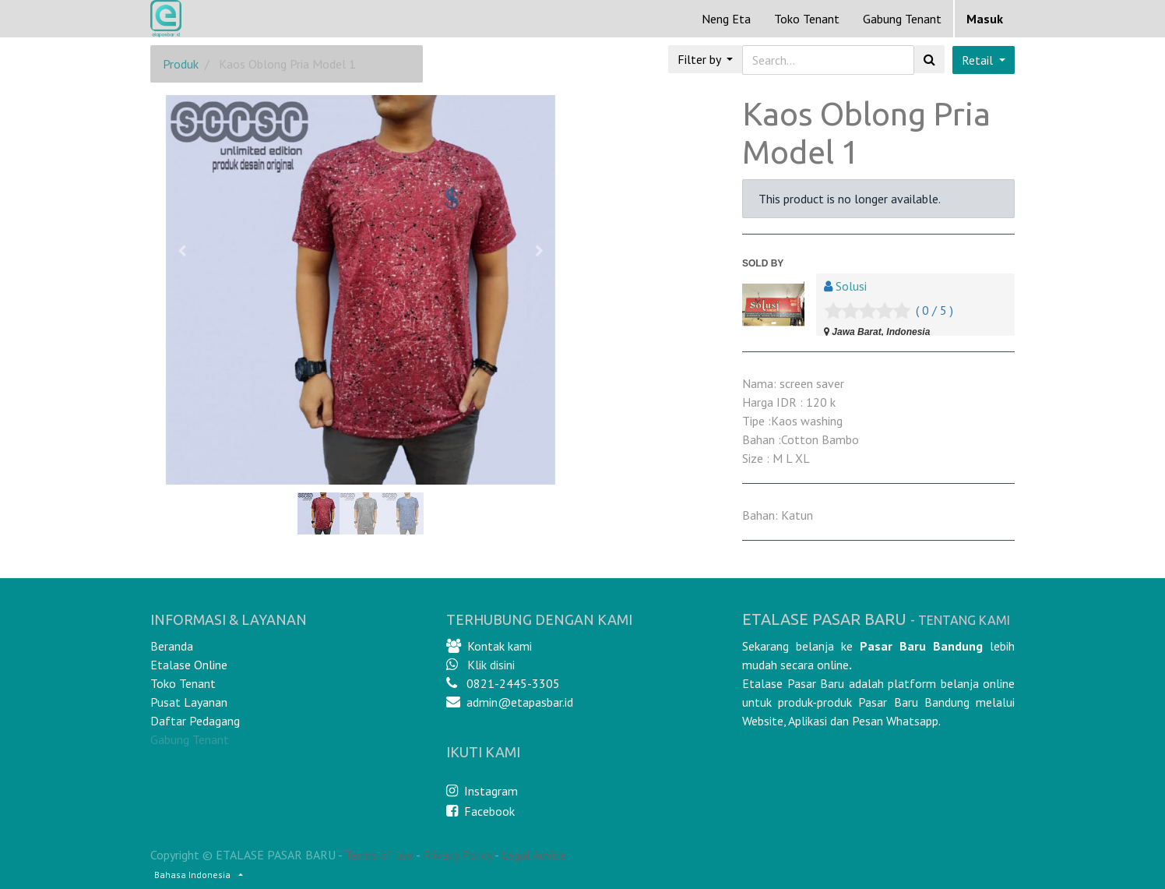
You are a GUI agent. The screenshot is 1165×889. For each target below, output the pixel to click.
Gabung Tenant (189, 739)
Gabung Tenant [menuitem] (902, 18)
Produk (181, 64)
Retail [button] (979, 60)
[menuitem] (726, 18)
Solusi (851, 286)
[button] (181, 251)
